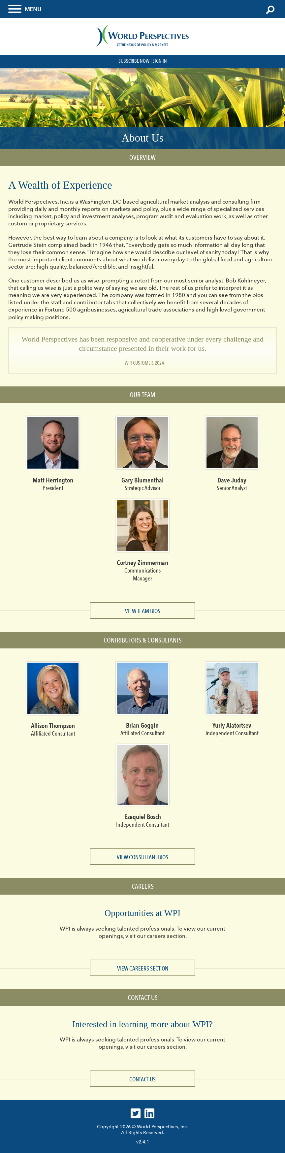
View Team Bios (142, 611)
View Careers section (142, 968)
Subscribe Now (133, 61)
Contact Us (142, 1079)
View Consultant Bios (142, 857)
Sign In (159, 61)
